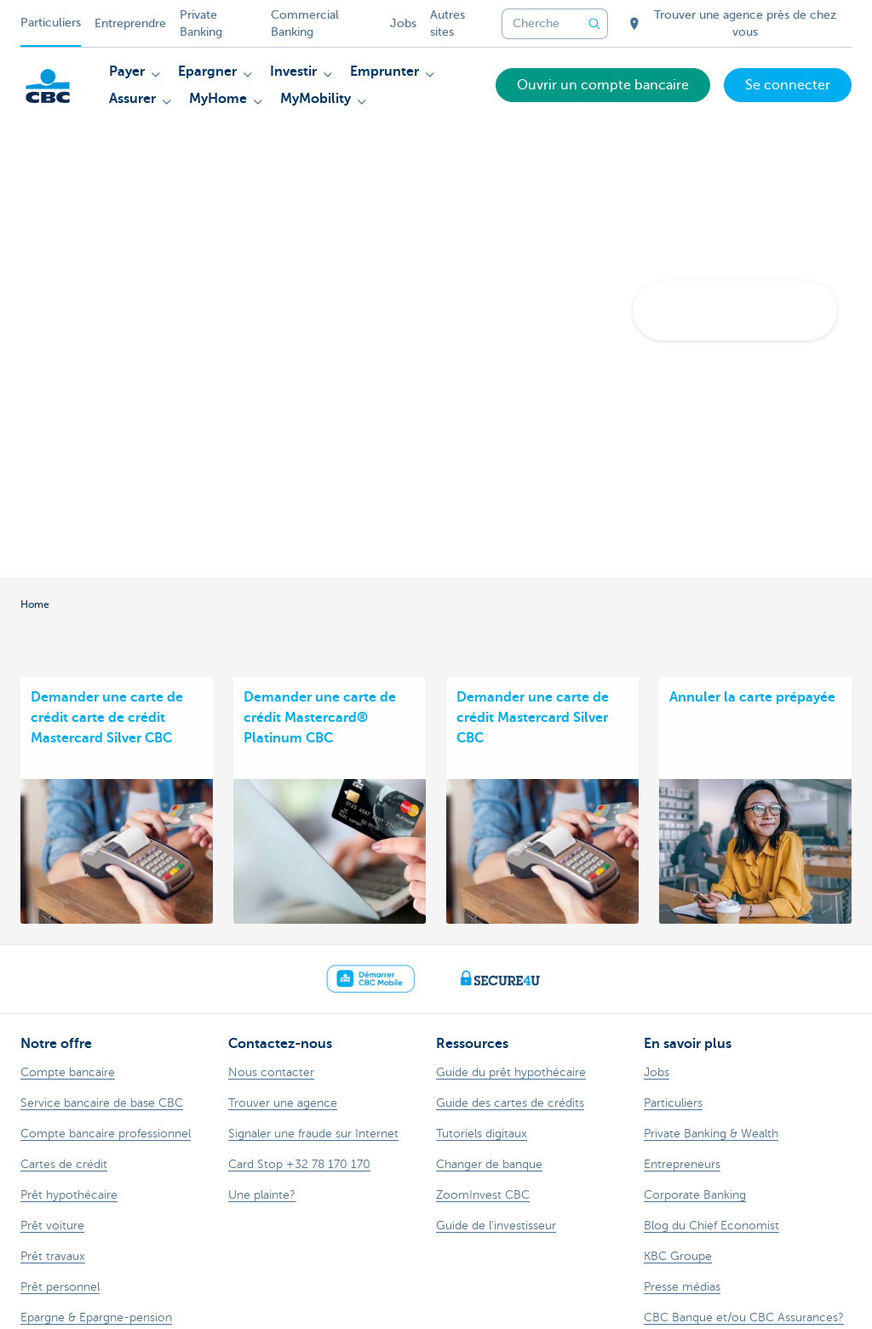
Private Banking (201, 23)
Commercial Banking (305, 23)
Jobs (403, 23)
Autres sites (447, 23)
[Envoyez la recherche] (594, 24)
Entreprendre (130, 23)
